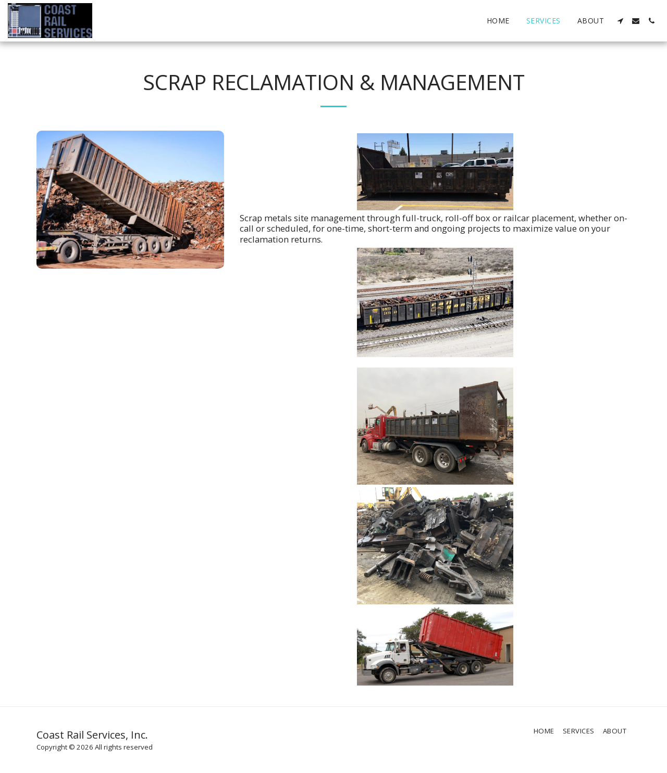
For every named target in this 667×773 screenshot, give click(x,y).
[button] (620, 20)
